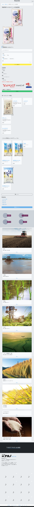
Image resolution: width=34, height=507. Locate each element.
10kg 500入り (12, 58)
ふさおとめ (15, 101)
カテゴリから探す (4, 199)
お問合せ (17, 91)
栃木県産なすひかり (6, 185)
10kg (8, 55)
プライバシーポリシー (14, 505)
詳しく (17, 252)
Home (3, 4)
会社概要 (8, 505)
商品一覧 (6, 4)
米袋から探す (4, 202)
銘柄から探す (4, 200)
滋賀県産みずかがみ (6, 160)
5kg (4, 55)
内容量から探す (4, 204)
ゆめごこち (4, 117)
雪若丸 (25, 143)
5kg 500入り (6, 58)
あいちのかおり (5, 128)
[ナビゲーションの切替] (32, 1)
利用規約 (19, 505)
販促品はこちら (17, 207)
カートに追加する (17, 64)
